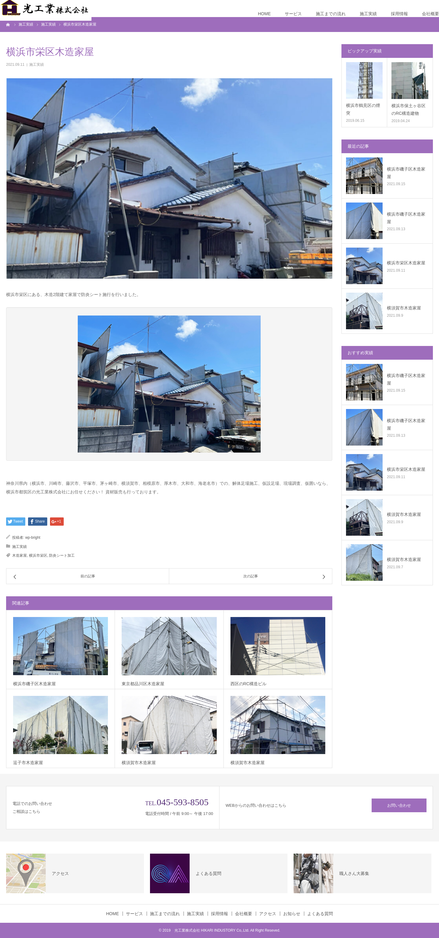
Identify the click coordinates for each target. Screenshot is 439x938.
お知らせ (291, 914)
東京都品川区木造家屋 (143, 683)
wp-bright (32, 537)
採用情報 (399, 13)
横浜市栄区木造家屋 (406, 262)
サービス (293, 13)
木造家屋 (19, 555)
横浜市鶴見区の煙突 (363, 109)
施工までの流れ (331, 13)
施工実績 (368, 13)
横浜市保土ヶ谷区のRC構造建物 (408, 109)
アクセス (267, 914)
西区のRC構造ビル (248, 683)
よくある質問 (320, 914)
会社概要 (430, 13)
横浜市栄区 (38, 555)
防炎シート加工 (62, 555)
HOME (264, 13)
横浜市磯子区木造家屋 (34, 683)
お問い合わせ (399, 805)
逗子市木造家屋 (28, 762)
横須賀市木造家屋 (139, 762)
